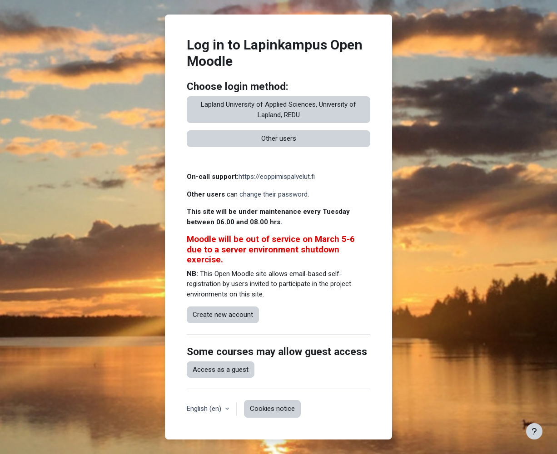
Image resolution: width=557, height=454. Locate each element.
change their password (273, 194)
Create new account (223, 315)
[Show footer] (534, 431)
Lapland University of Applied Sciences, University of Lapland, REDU (278, 109)
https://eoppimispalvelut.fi (277, 177)
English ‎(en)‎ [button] (205, 409)
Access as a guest (221, 369)
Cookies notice (272, 409)
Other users (278, 138)
